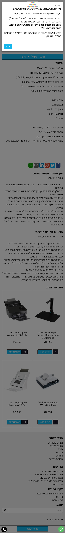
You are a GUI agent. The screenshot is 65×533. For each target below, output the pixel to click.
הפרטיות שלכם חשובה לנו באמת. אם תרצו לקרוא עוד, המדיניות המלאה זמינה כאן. (32, 34)
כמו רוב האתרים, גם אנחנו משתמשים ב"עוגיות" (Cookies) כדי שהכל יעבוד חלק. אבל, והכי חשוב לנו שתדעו (33, 23)
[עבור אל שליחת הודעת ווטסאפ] (61, 529)
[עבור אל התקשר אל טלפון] (4, 529)
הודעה (32, 21)
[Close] (8, 46)
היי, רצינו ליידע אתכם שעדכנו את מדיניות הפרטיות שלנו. (36, 13)
